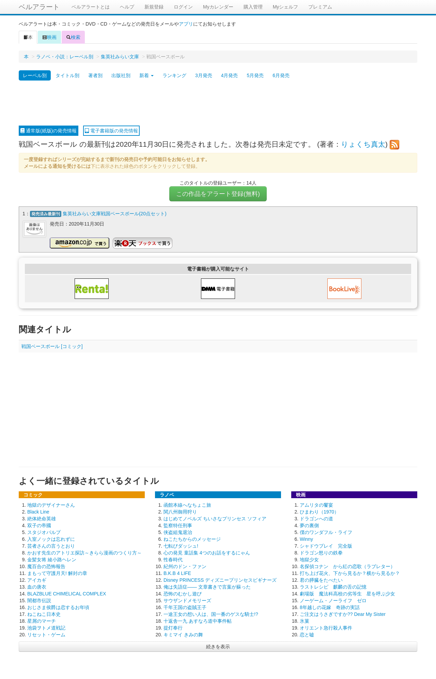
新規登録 (154, 7)
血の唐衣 (36, 587)
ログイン (183, 7)
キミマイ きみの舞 (183, 634)
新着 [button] (146, 75)
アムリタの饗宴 (316, 505)
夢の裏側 (309, 525)
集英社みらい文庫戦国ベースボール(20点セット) (115, 213)
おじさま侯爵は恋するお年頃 (58, 607)
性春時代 (173, 559)
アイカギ (36, 580)
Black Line (38, 512)
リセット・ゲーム (46, 634)
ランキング (174, 75)
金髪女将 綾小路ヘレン (51, 559)
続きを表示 (218, 646)
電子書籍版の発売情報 (111, 130)
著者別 (95, 75)
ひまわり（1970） (319, 512)
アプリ (186, 24)
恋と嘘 (307, 634)
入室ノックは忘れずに (51, 539)
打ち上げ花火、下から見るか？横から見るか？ (350, 573)
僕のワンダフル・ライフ (326, 532)
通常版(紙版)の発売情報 (48, 130)
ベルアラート (39, 7)
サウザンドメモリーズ (187, 600)
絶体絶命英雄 (41, 518)
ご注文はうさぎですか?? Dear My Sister (343, 614)
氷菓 (304, 621)
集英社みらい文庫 (120, 56)
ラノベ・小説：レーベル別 (64, 56)
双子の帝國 (39, 525)
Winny (306, 539)
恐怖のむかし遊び (183, 593)
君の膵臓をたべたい (321, 580)
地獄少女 (309, 559)
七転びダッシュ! (181, 546)
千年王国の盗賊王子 (185, 607)
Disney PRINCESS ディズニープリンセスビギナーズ (220, 580)
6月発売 (281, 75)
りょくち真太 (363, 144)
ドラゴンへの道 (316, 518)
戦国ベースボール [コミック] (52, 346)
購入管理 (253, 7)
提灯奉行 (173, 628)
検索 (73, 37)
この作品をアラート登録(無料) (218, 193)
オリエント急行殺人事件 (326, 628)
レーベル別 (35, 75)
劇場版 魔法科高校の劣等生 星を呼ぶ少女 (347, 593)
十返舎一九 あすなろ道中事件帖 (198, 621)
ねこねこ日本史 (44, 614)
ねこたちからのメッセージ (192, 539)
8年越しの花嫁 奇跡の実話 (330, 607)
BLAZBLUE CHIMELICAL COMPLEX (66, 593)
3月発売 (203, 75)
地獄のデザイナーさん (51, 505)
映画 (49, 37)
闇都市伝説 (39, 600)
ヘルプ (127, 7)
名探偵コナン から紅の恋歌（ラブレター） (347, 566)
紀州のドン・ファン (185, 566)
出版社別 (120, 75)
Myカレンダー (218, 7)
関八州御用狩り (180, 512)
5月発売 (255, 75)
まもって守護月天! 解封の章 (57, 573)
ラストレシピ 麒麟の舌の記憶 (333, 587)
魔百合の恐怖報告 (46, 566)
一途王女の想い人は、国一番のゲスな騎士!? (211, 614)
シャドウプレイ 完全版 (326, 546)
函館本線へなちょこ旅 (187, 505)
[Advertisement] (218, 103)
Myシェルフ (285, 7)
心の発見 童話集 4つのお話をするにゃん (207, 552)
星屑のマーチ (41, 621)
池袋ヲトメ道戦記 (46, 628)
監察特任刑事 (178, 525)
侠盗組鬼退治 (178, 532)
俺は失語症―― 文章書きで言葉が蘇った (207, 587)
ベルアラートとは (91, 7)
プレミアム (320, 7)
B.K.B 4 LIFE (177, 573)
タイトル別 (67, 75)
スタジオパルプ (44, 532)
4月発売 (229, 75)
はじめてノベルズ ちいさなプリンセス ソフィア (215, 518)
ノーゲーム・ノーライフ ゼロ (333, 600)
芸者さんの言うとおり (51, 546)
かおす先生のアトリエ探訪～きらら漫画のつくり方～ (84, 552)
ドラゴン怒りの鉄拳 (321, 552)
